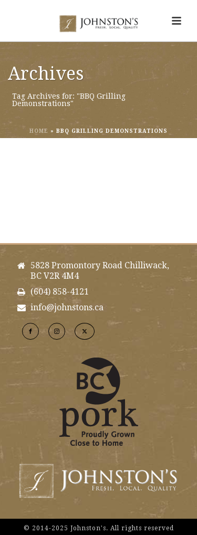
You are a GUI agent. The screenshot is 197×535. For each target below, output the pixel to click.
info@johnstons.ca (66, 307)
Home (38, 131)
